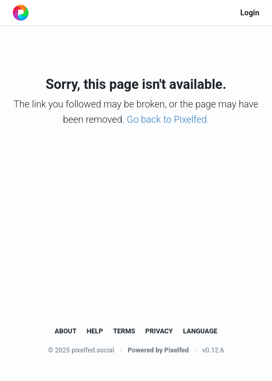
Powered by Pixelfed (158, 350)
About (65, 331)
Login (249, 12)
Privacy (159, 331)
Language (200, 331)
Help (95, 331)
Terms (124, 331)
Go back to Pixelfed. (168, 119)
